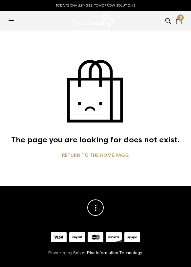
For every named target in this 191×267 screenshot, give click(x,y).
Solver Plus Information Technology (107, 252)
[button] (12, 21)
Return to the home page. (95, 155)
